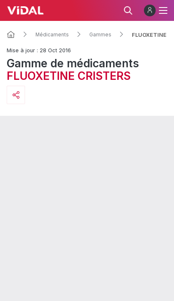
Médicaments (52, 35)
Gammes (100, 35)
